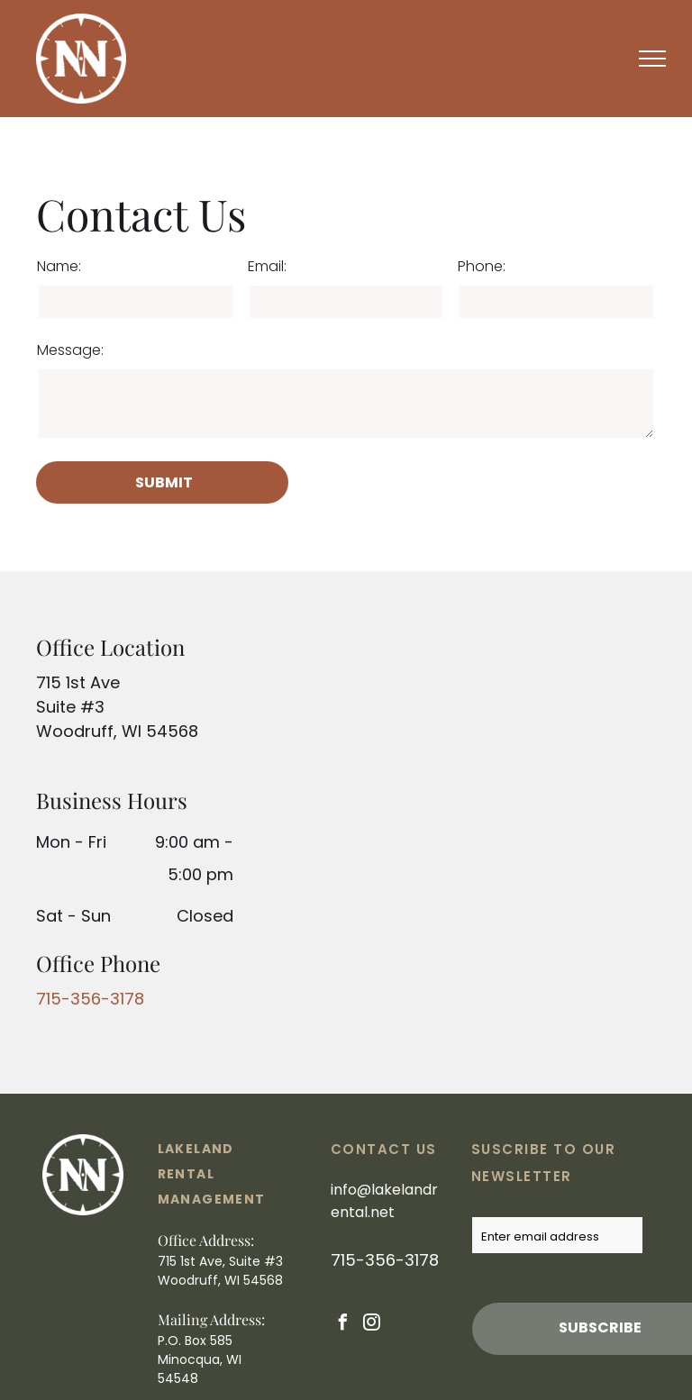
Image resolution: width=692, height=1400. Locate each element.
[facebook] (343, 1325)
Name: (59, 266)
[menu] (652, 58)
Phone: (481, 266)
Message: (70, 350)
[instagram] (372, 1325)
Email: (267, 266)
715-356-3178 (90, 998)
